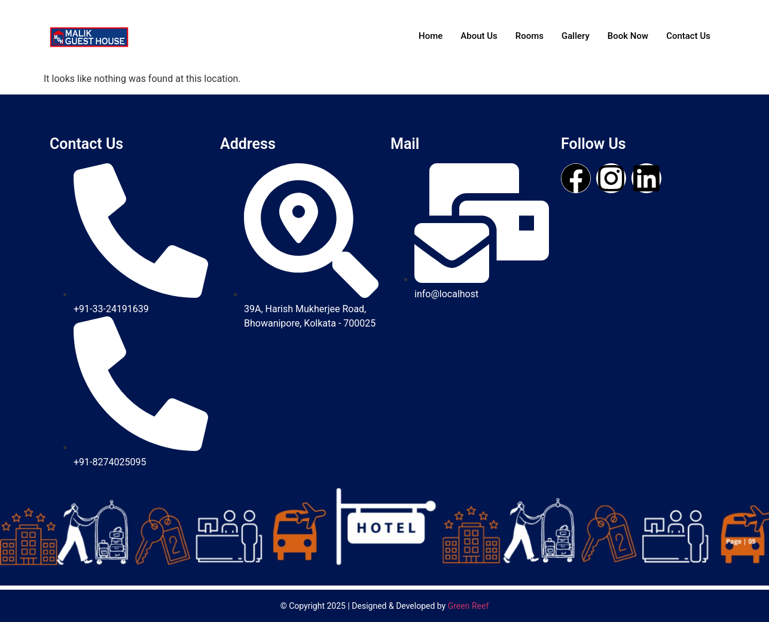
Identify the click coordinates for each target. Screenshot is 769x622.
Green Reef (468, 606)
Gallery (576, 36)
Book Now (628, 36)
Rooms (529, 36)
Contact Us (688, 36)
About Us (479, 36)
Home (431, 36)
